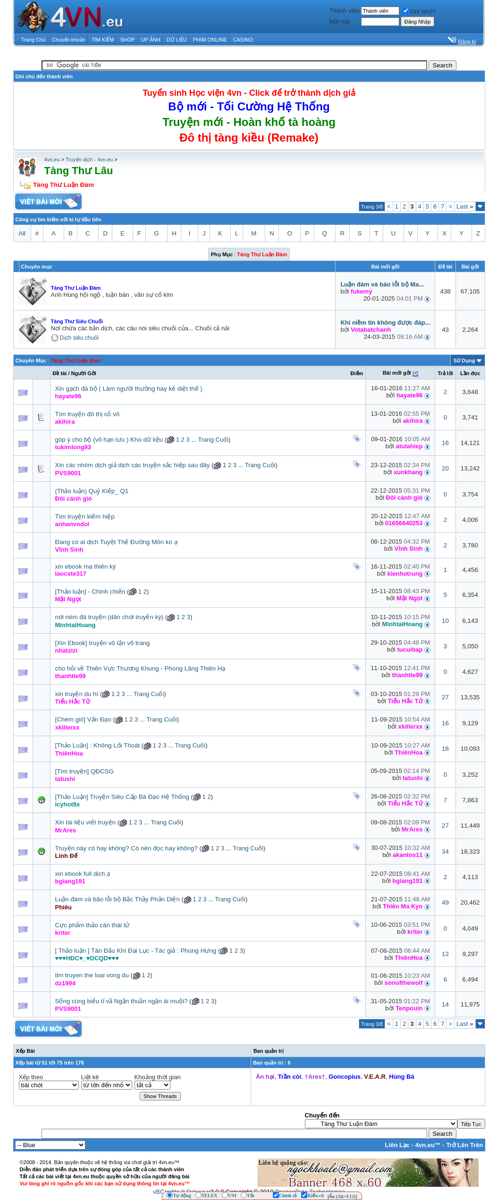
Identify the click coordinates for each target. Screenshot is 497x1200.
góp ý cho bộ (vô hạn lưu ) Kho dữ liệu (109, 439)
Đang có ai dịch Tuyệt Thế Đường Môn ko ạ (116, 541)
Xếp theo (31, 1077)
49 (445, 902)
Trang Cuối (213, 439)
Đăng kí (467, 41)
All (21, 233)
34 (445, 851)
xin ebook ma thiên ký (85, 566)
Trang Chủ (33, 39)
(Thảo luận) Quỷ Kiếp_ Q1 (92, 491)
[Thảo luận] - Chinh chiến (90, 591)
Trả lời (445, 373)
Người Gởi (83, 373)
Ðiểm (357, 373)
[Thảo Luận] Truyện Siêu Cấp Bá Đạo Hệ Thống (122, 796)
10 (445, 620)
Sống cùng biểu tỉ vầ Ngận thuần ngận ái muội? (121, 1001)
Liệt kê (90, 1077)
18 (445, 748)
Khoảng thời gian (158, 1077)
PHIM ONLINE (210, 39)
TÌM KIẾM (103, 39)
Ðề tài (60, 373)
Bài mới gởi (397, 373)
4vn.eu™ (428, 1145)
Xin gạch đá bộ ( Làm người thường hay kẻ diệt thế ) (128, 388)
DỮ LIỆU (177, 39)
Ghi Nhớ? (420, 11)
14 (445, 1004)
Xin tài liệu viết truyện (85, 822)
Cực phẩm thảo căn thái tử (92, 925)
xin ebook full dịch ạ (82, 873)
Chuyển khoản (68, 39)
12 (445, 953)
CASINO (243, 39)
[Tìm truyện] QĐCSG (84, 771)
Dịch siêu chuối (79, 338)
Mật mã (339, 21)
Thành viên (344, 10)
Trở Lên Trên (464, 1145)
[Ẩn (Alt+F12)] (342, 1196)
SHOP (127, 39)
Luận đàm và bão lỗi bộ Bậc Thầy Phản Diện (117, 899)
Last (464, 206)
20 (445, 468)
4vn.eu (52, 159)
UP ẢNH (150, 39)
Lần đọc (470, 373)
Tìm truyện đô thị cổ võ (87, 414)
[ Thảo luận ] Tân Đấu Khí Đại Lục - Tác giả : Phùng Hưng (136, 950)
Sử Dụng (464, 360)
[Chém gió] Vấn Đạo (83, 719)
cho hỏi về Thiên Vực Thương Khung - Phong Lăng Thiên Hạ (140, 668)
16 (445, 442)
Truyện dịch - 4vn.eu (89, 159)
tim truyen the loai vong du (92, 975)
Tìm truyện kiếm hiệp (85, 516)
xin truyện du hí (77, 693)
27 (445, 697)
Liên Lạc (397, 1145)
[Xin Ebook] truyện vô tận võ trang (102, 642)
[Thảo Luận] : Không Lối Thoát (97, 745)
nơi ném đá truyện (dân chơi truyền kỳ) (109, 617)
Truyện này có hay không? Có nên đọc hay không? (126, 848)
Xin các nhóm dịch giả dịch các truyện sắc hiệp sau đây (132, 465)
